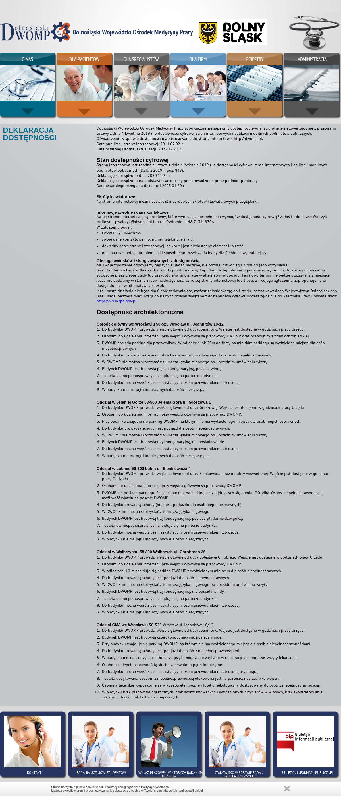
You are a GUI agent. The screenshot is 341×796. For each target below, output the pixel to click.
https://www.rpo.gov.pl (116, 301)
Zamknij (287, 788)
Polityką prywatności (155, 787)
